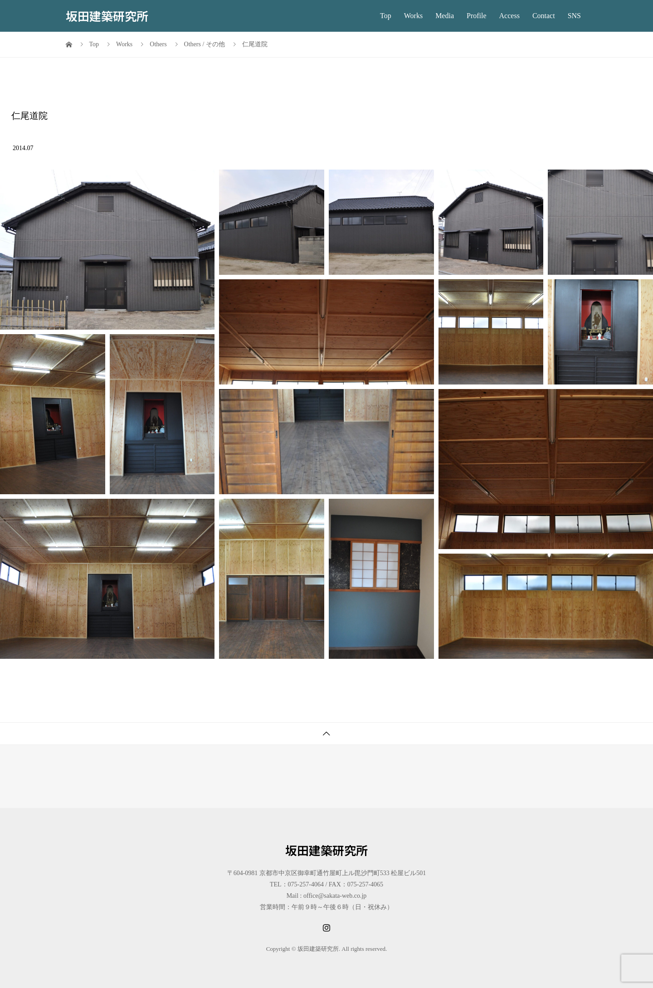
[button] (107, 250)
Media (444, 15)
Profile (477, 15)
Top (385, 15)
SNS (574, 15)
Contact (543, 15)
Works (413, 15)
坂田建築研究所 (107, 15)
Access (509, 15)
